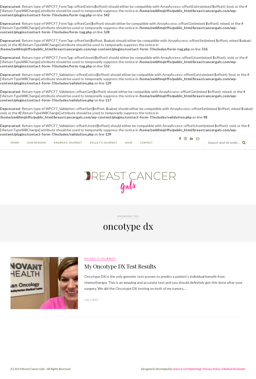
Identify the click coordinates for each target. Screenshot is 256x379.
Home (14, 142)
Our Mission (36, 142)
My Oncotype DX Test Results (120, 266)
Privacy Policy (211, 369)
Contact (146, 142)
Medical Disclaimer (234, 369)
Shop (128, 142)
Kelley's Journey (100, 258)
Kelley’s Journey (103, 142)
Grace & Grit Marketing (187, 369)
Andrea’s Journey (68, 142)
